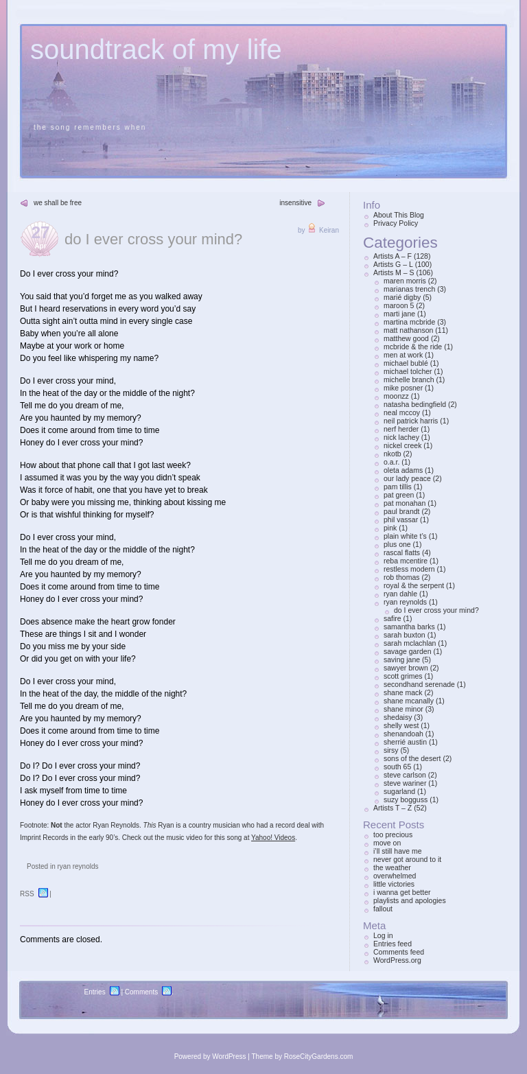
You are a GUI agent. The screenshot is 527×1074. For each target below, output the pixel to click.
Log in (383, 935)
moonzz (396, 396)
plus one (397, 544)
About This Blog (398, 215)
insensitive (295, 203)
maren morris (405, 281)
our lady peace (407, 478)
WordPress (229, 1056)
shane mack (403, 692)
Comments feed (398, 952)
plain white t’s (405, 536)
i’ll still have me (397, 851)
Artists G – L (393, 264)
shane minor (403, 709)
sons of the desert (412, 758)
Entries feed (392, 943)
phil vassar (401, 519)
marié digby (402, 297)
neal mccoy (402, 412)
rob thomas (402, 577)
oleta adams (403, 470)
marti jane (399, 314)
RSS (27, 894)
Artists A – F (392, 256)
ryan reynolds (77, 866)
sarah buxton (404, 635)
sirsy (391, 750)
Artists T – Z (392, 808)
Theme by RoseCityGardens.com (302, 1056)
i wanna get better (401, 892)
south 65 (397, 766)
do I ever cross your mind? (153, 239)
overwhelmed (394, 876)
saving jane (402, 659)
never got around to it (407, 859)
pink (390, 528)
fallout (383, 908)
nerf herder (401, 429)
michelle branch (409, 379)
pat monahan (404, 503)
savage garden (407, 651)
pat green (399, 495)
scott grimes (403, 676)
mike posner (403, 388)
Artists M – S (393, 272)
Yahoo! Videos (273, 837)
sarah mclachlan (410, 643)
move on (387, 843)
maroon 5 (399, 305)
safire (392, 618)
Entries (95, 992)
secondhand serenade (419, 684)
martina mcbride (409, 322)
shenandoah (403, 733)
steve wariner (405, 783)
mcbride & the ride (413, 346)
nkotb (392, 454)
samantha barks (409, 626)
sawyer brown (406, 668)
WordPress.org (397, 960)
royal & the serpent (414, 585)
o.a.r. (391, 462)
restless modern (409, 569)
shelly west (401, 725)
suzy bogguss (406, 799)
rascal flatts (402, 552)
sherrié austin (405, 742)
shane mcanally (409, 701)
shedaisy (398, 717)
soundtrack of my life (156, 49)
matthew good (406, 338)
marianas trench (409, 289)
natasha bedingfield (415, 404)
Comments (141, 992)
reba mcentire (406, 561)
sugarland (399, 791)
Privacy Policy (395, 223)
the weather (392, 867)
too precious (392, 834)
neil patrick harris (411, 421)
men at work (403, 355)
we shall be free (58, 203)
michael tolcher (408, 371)
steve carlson (405, 775)
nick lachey (401, 437)
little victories (393, 884)
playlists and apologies (409, 900)
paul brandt (402, 511)
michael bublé (406, 363)
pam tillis (398, 486)
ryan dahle (400, 593)
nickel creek (402, 445)
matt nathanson (408, 330)
